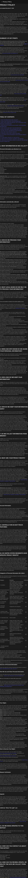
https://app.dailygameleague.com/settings (15, 105)
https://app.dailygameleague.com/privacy (8, 755)
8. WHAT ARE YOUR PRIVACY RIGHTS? (8, 132)
